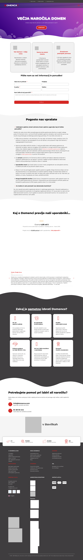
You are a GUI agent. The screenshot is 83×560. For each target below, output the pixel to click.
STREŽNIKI (33, 463)
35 (11, 486)
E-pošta (16, 87)
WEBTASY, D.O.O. (13, 477)
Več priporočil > (55, 230)
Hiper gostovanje (27, 154)
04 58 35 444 (18, 410)
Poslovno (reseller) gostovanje (51, 149)
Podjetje (44, 81)
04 (8, 486)
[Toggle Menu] (79, 5)
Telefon (44, 87)
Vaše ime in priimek (20, 81)
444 (13, 486)
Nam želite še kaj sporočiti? (22, 92)
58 (10, 486)
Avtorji (66, 555)
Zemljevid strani (71, 555)
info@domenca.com (21, 403)
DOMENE (54, 450)
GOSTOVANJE (12, 463)
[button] (41, 128)
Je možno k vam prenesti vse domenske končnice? (33, 186)
